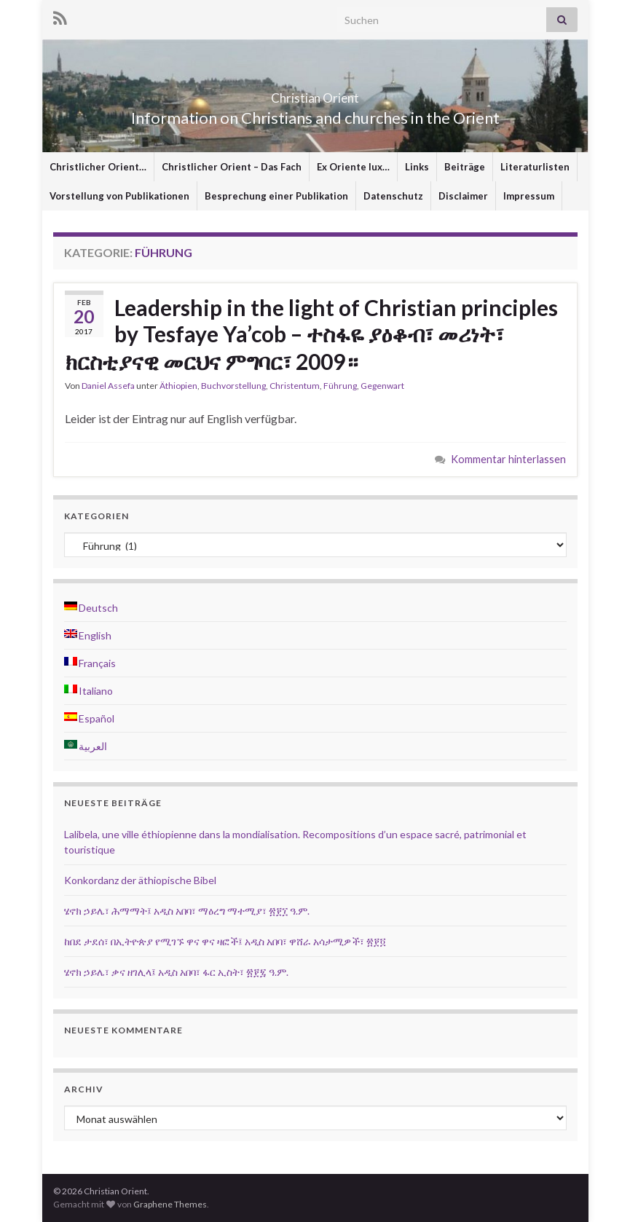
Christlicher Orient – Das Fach (232, 167)
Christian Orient (315, 93)
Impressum (528, 196)
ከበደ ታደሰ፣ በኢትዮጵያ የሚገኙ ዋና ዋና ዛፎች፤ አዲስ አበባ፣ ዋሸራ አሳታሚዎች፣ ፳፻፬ (225, 941)
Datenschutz (393, 196)
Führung (340, 385)
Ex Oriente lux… (353, 167)
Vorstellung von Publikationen (119, 196)
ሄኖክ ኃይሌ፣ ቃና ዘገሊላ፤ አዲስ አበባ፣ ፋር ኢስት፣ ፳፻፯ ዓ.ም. (176, 972)
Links (417, 167)
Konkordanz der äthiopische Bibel (140, 880)
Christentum (294, 385)
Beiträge (464, 167)
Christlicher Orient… (98, 167)
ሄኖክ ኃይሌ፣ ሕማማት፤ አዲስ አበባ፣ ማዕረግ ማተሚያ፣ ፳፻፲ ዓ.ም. (187, 910)
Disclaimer (463, 196)
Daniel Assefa (108, 385)
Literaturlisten (535, 167)
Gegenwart (382, 385)
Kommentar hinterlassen (508, 459)
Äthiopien (178, 385)
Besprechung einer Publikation (276, 196)
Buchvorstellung (233, 385)
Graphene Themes (170, 1204)
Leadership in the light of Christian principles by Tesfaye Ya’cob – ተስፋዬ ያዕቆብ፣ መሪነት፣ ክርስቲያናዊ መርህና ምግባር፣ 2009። (311, 334)
